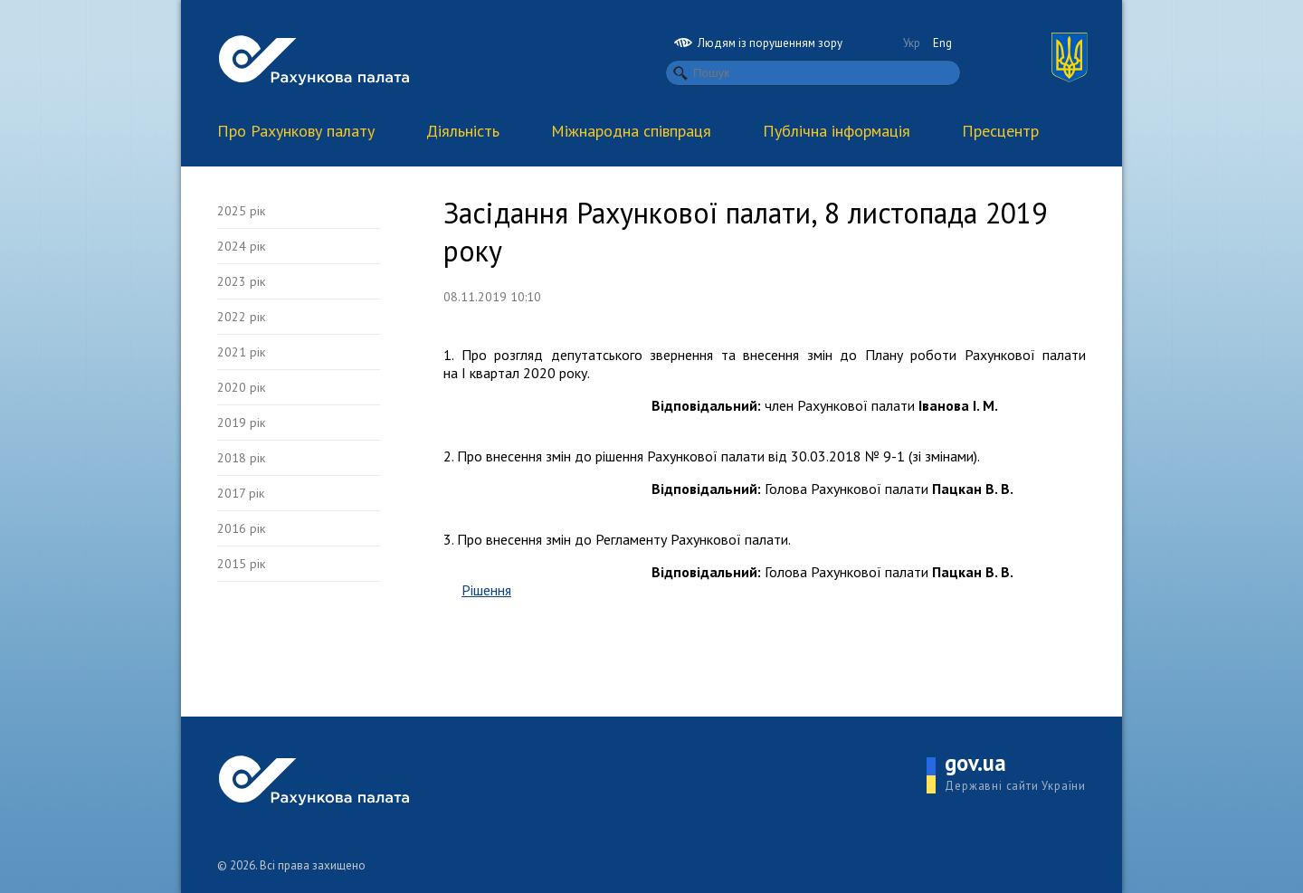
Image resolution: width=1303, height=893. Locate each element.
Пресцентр (1000, 130)
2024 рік (241, 246)
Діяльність (462, 130)
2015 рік (241, 564)
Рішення (486, 590)
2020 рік (241, 387)
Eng (942, 43)
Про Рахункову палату (296, 130)
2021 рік (241, 352)
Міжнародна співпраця (631, 130)
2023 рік (241, 281)
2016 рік (241, 528)
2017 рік (240, 493)
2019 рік (241, 422)
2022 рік (241, 317)
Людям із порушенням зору (758, 43)
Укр (911, 43)
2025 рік (241, 211)
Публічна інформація (836, 130)
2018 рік (241, 458)
